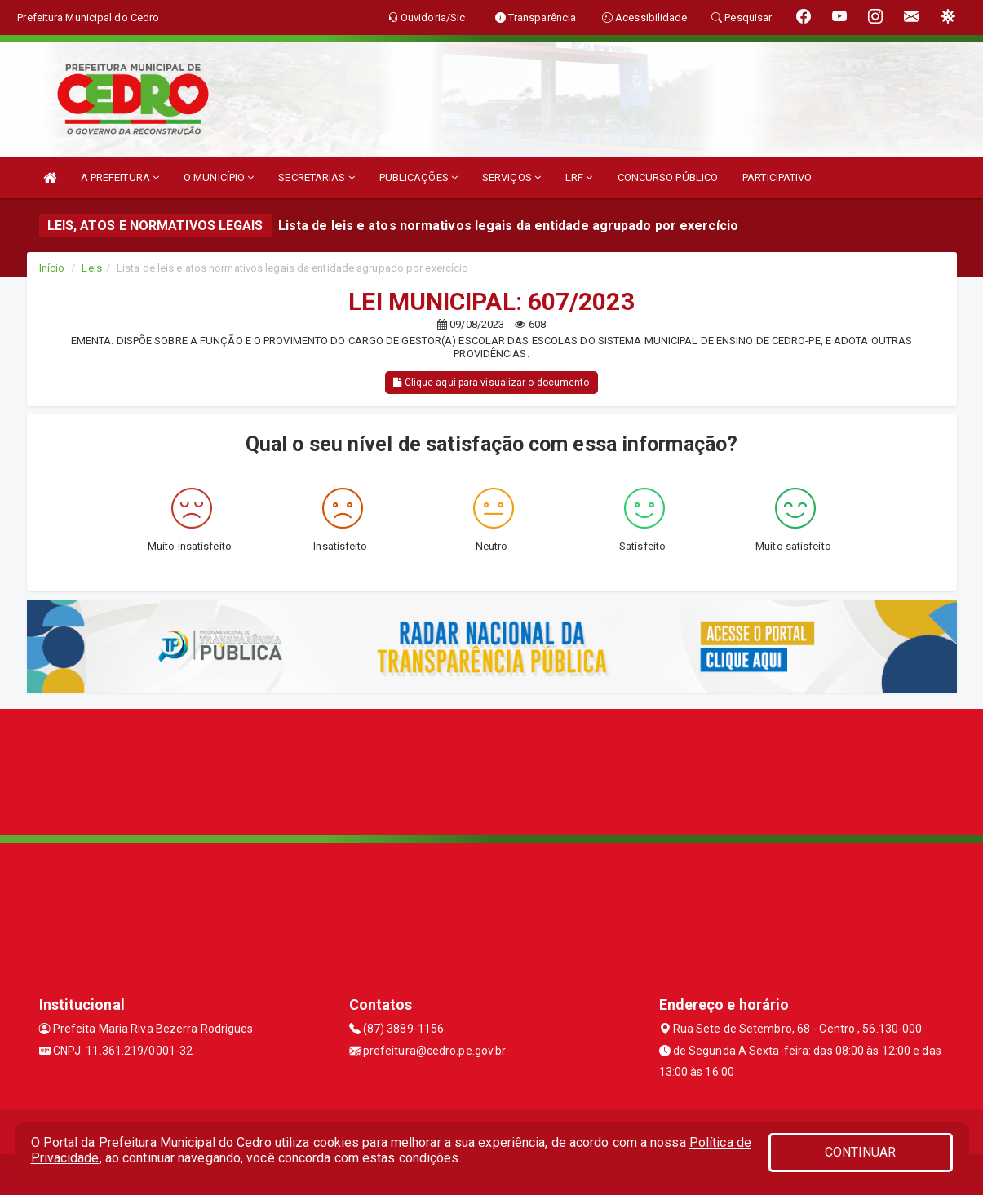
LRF (579, 177)
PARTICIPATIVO (777, 177)
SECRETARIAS (316, 177)
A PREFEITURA (120, 177)
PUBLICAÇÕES (418, 177)
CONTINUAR (861, 1152)
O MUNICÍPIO (219, 177)
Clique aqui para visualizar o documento (491, 382)
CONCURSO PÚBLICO (668, 177)
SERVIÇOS (511, 177)
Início (52, 268)
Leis (91, 268)
